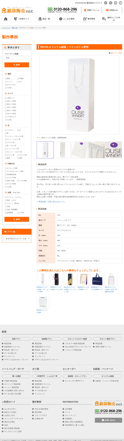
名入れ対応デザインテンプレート (78, 344)
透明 (19, 155)
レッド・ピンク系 (12, 146)
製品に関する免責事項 (73, 419)
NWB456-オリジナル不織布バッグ (97, 286)
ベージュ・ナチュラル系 (14, 134)
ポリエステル (10, 82)
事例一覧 (14, 25)
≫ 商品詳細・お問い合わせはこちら (51, 199)
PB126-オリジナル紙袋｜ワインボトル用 (70, 287)
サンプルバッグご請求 (13, 429)
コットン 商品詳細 (11, 385)
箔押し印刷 (9, 178)
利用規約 (68, 416)
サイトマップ (70, 413)
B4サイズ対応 (10, 108)
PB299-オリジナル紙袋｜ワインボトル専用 (42, 287)
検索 (17, 62)
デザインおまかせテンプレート (16, 357)
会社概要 (68, 406)
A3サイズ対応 (10, 111)
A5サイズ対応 (10, 99)
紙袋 (7, 76)
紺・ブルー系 (10, 143)
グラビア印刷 (10, 181)
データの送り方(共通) (12, 391)
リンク (67, 410)
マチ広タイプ (10, 114)
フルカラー (9, 127)
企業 (7, 204)
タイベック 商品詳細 (12, 381)
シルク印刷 (22, 178)
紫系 (7, 155)
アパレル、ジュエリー (13, 194)
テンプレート (9, 354)
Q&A (6, 422)
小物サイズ (9, 95)
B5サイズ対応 (10, 102)
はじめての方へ (10, 406)
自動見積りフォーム (12, 344)
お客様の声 (39, 416)
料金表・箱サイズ (11, 347)
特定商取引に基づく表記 (74, 422)
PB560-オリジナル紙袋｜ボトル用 (56, 286)
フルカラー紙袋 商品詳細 (75, 341)
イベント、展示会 (12, 201)
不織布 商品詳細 (10, 378)
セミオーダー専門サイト (74, 378)
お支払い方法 (9, 413)
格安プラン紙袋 (116, 50)
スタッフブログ (41, 413)
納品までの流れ (10, 410)
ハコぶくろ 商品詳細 (73, 347)
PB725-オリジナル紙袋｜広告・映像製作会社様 (111, 287)
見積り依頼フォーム (103, 344)
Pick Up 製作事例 (41, 406)
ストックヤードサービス (13, 416)
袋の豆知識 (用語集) (12, 426)
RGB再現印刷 (10, 172)
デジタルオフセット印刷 (14, 169)
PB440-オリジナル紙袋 (42, 309)
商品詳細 (7, 341)
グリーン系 (9, 152)
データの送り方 (10, 351)
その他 (8, 85)
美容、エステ (10, 198)
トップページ (6, 25)
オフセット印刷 (11, 166)
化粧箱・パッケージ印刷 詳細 (107, 378)
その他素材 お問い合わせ (14, 388)
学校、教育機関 (11, 207)
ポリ (19, 79)
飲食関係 (9, 210)
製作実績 (38, 410)
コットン (9, 79)
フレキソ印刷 (10, 175)
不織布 (20, 76)
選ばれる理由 (9, 419)
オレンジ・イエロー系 (13, 149)
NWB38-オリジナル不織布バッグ (83, 286)
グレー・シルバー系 (12, 137)
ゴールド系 (22, 152)
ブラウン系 (9, 140)
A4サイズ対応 (10, 105)
